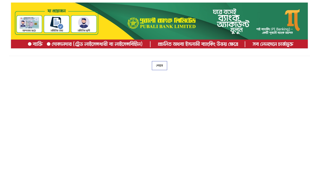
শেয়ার (159, 66)
